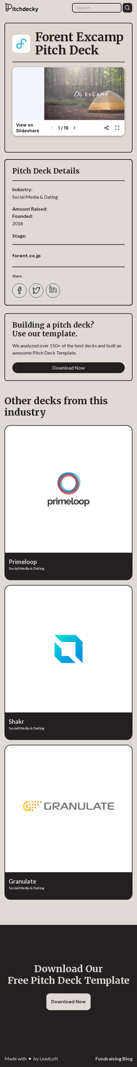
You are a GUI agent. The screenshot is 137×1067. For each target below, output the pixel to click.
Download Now (68, 367)
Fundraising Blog (114, 1058)
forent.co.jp (26, 256)
